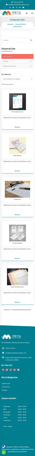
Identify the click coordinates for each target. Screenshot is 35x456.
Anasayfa (10, 24)
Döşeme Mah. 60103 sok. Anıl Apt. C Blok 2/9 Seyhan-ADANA (16, 358)
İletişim (4, 390)
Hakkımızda (5, 383)
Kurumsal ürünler (20, 24)
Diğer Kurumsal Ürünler (17, 66)
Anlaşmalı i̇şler (17, 26)
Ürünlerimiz (5, 387)
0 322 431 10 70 (18, 2)
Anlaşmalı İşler (17, 56)
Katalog (17, 61)
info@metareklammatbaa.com (18, 4)
